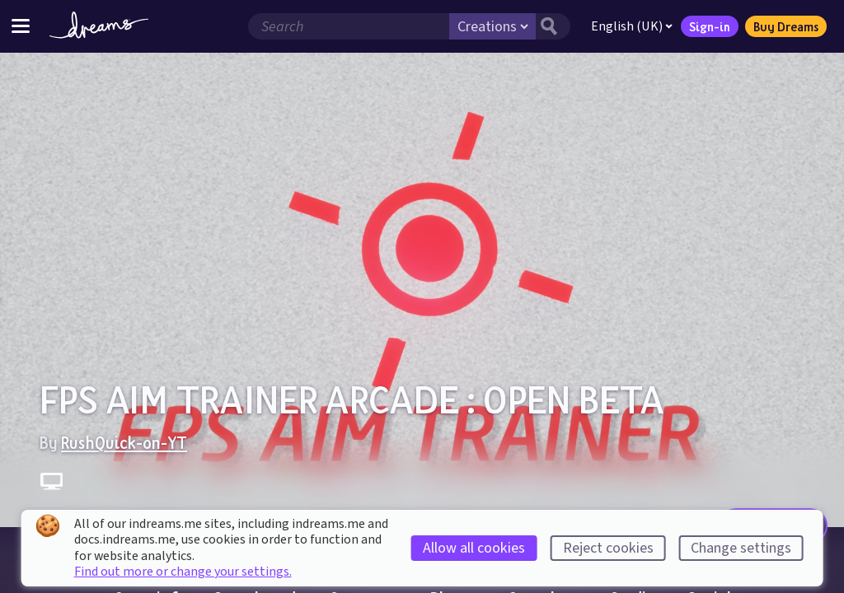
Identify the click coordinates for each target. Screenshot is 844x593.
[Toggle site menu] (20, 26)
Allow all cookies (474, 548)
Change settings (741, 548)
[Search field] (348, 26)
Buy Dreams (785, 26)
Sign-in (709, 26)
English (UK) (632, 26)
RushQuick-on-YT (124, 442)
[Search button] (553, 26)
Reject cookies (608, 548)
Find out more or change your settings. (183, 571)
